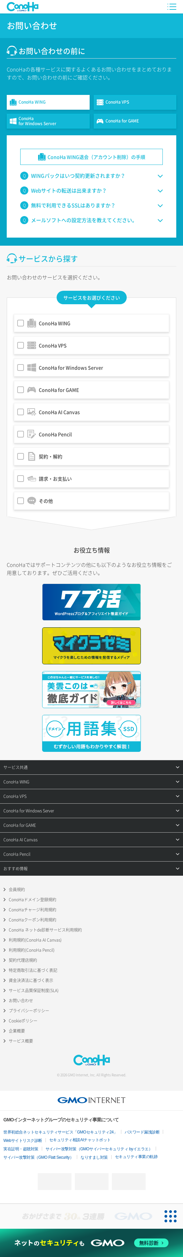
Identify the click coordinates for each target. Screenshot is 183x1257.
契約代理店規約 (23, 960)
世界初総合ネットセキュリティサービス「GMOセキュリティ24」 (60, 1132)
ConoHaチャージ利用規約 (32, 910)
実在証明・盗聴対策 (20, 1149)
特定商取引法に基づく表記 (33, 970)
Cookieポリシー (23, 1021)
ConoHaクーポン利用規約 (32, 920)
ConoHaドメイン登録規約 (32, 900)
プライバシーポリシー (29, 1011)
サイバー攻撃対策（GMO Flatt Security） (38, 1157)
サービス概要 (21, 1041)
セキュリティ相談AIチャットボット (80, 1140)
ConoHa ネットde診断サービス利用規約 (45, 930)
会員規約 (17, 889)
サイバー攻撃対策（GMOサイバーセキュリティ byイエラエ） (99, 1149)
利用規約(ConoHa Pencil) (32, 950)
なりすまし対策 (94, 1157)
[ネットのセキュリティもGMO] (91, 1243)
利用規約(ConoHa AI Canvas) (35, 940)
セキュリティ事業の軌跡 (136, 1156)
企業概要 (17, 1031)
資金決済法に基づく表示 (31, 980)
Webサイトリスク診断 (22, 1140)
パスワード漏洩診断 (142, 1132)
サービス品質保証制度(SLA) (34, 990)
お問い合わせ (21, 1001)
